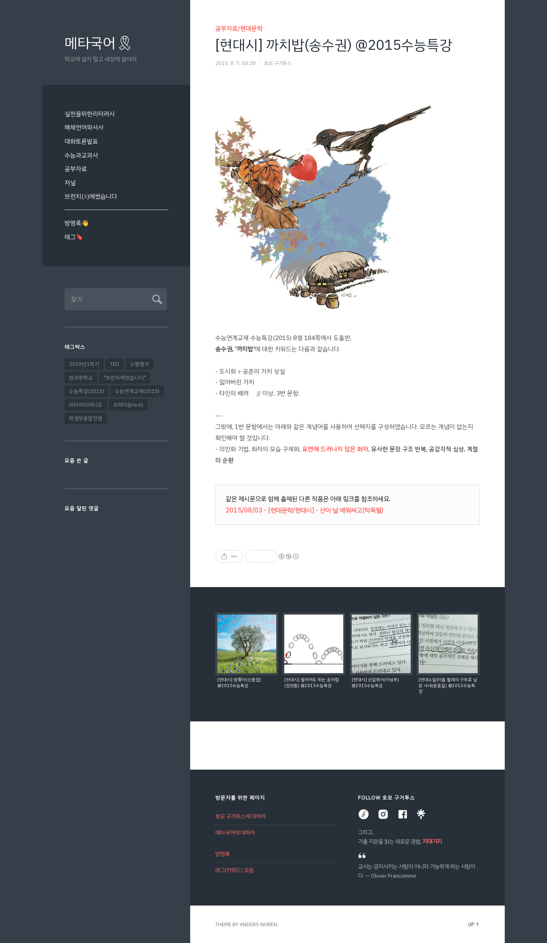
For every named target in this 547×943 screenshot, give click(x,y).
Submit (156, 298)
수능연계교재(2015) (137, 391)
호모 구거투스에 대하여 (240, 816)
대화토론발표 (81, 141)
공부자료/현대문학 (238, 28)
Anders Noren (258, 924)
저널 (70, 182)
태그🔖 (74, 237)
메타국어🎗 (99, 43)
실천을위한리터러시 (90, 113)
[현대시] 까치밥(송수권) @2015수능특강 (333, 45)
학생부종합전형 (85, 418)
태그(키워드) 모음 (234, 870)
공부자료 (76, 168)
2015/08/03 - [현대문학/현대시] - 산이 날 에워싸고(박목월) (304, 510)
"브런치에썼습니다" (125, 377)
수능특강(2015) (86, 391)
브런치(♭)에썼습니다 (91, 196)
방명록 (222, 854)
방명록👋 (77, 223)
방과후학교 (81, 377)
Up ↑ (474, 924)
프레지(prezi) (128, 405)
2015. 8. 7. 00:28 (235, 63)
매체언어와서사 (84, 127)
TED (114, 364)
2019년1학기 (84, 364)
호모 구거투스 (277, 63)
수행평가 (139, 364)
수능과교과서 (81, 155)
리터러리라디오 (85, 405)
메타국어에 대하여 (235, 833)
